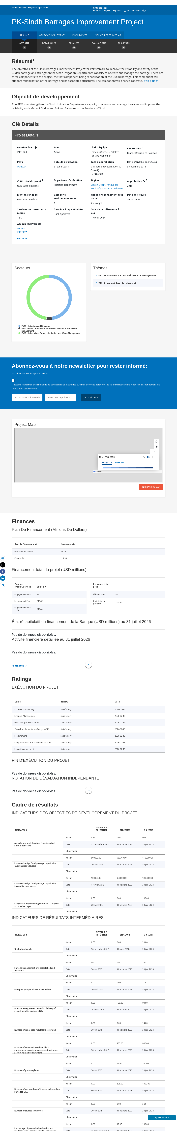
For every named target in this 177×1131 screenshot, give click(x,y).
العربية (126, 10)
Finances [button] (74, 46)
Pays (20, 161)
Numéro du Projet (27, 147)
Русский (136, 10)
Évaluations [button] (99, 46)
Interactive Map (151, 486)
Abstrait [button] (24, 46)
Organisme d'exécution (68, 180)
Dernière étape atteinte (68, 209)
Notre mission (19, 7)
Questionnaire (162, 1117)
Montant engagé (27, 194)
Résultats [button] (123, 46)
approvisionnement (52, 35)
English (107, 10)
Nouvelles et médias (108, 35)
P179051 (22, 228)
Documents (79, 35)
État (56, 147)
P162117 (22, 232)
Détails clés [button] (49, 46)
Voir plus (151, 81)
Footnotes (18, 665)
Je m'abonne (91, 397)
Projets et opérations (38, 7)
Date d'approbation (102, 161)
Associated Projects (29, 223)
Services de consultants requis (31, 211)
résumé (24, 35)
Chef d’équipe (98, 147)
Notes (21, 238)
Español (116, 10)
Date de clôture (136, 194)
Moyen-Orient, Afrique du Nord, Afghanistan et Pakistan (106, 186)
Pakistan (21, 166)
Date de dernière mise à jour (104, 211)
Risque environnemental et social (106, 196)
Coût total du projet (30, 181)
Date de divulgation (66, 161)
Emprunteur (135, 148)
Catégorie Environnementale (65, 196)
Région (94, 180)
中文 (144, 10)
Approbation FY (137, 181)
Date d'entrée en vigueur (142, 161)
